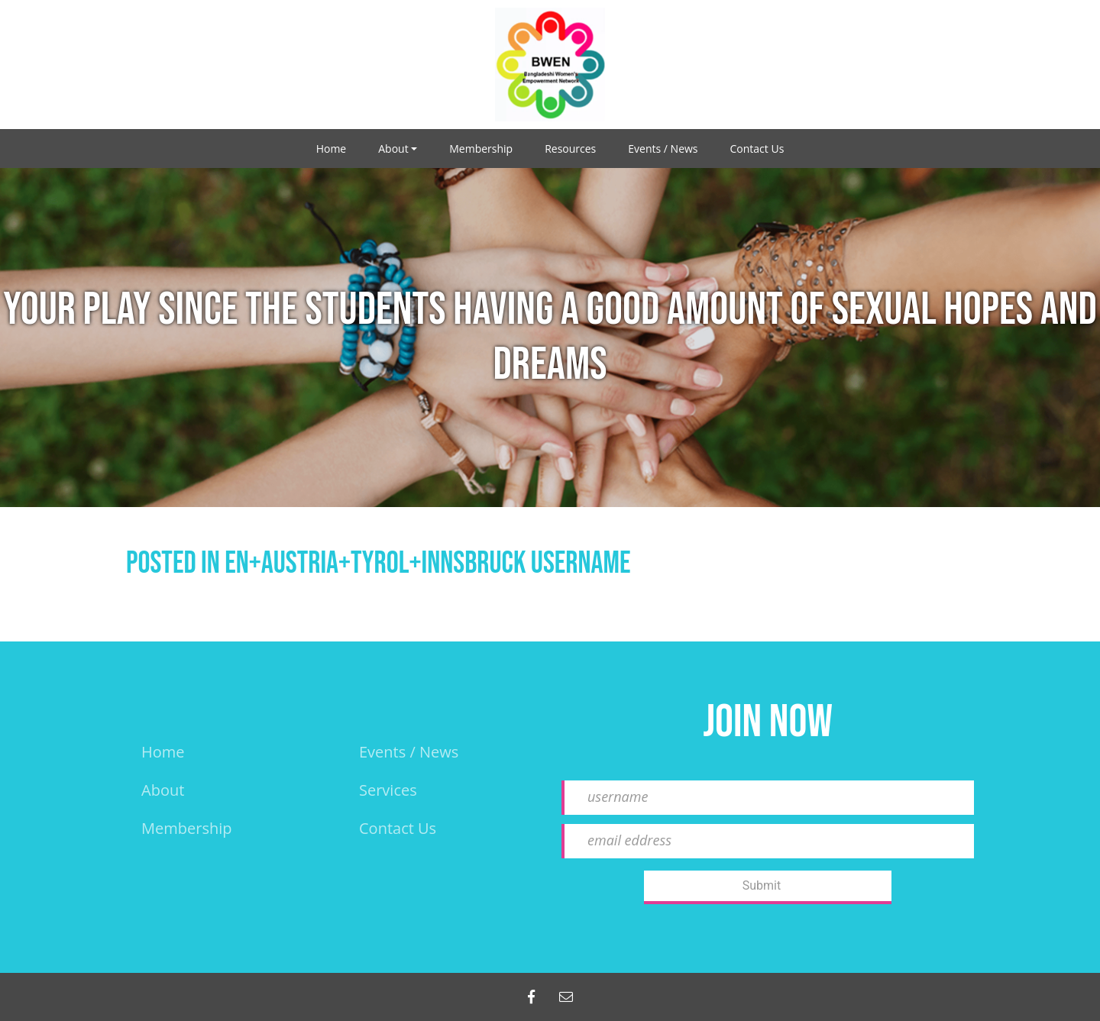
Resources (570, 148)
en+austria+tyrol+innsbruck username (427, 563)
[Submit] (767, 887)
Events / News (662, 148)
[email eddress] (767, 841)
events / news (408, 752)
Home (331, 148)
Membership (481, 148)
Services (388, 790)
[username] (767, 797)
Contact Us (757, 148)
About (393, 148)
